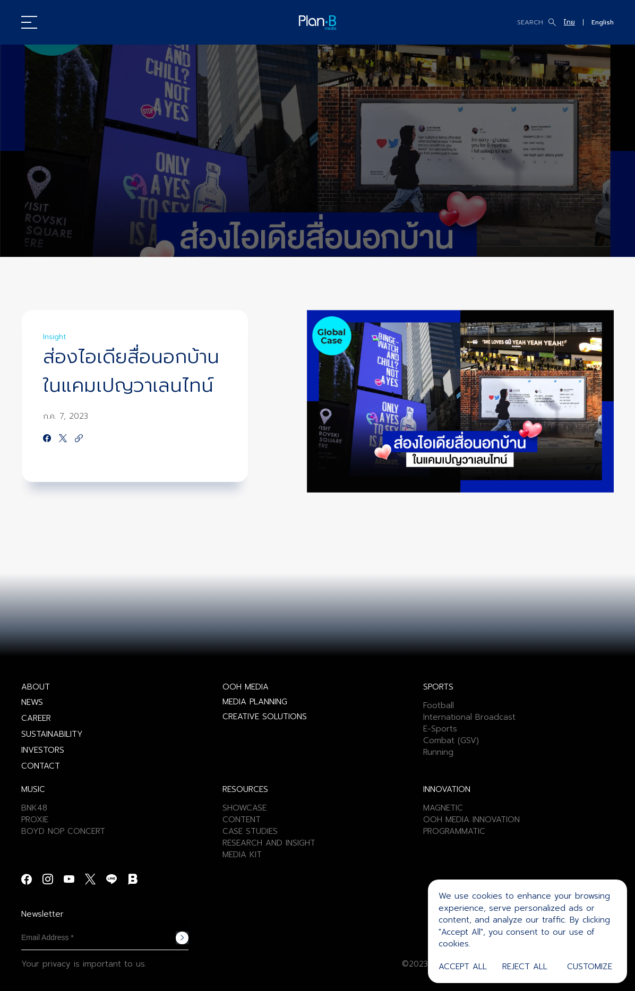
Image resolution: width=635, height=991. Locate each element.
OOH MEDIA (245, 687)
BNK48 (34, 808)
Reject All (524, 966)
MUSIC (33, 789)
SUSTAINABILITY (52, 734)
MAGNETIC (443, 808)
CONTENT (241, 819)
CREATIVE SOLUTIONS (264, 716)
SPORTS (438, 687)
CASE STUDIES (250, 831)
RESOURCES (245, 789)
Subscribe (182, 938)
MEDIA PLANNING (254, 702)
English (602, 22)
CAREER (36, 718)
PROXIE (34, 819)
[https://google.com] (79, 439)
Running (438, 752)
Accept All (463, 966)
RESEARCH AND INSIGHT (268, 843)
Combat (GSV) (451, 740)
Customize (589, 966)
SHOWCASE (244, 808)
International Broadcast (469, 717)
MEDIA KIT (242, 854)
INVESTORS (42, 750)
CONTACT (40, 766)
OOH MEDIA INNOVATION (471, 819)
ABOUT (35, 687)
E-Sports (440, 729)
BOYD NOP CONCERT (63, 831)
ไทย (569, 22)
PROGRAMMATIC (454, 831)
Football (438, 705)
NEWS (32, 702)
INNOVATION (446, 789)
